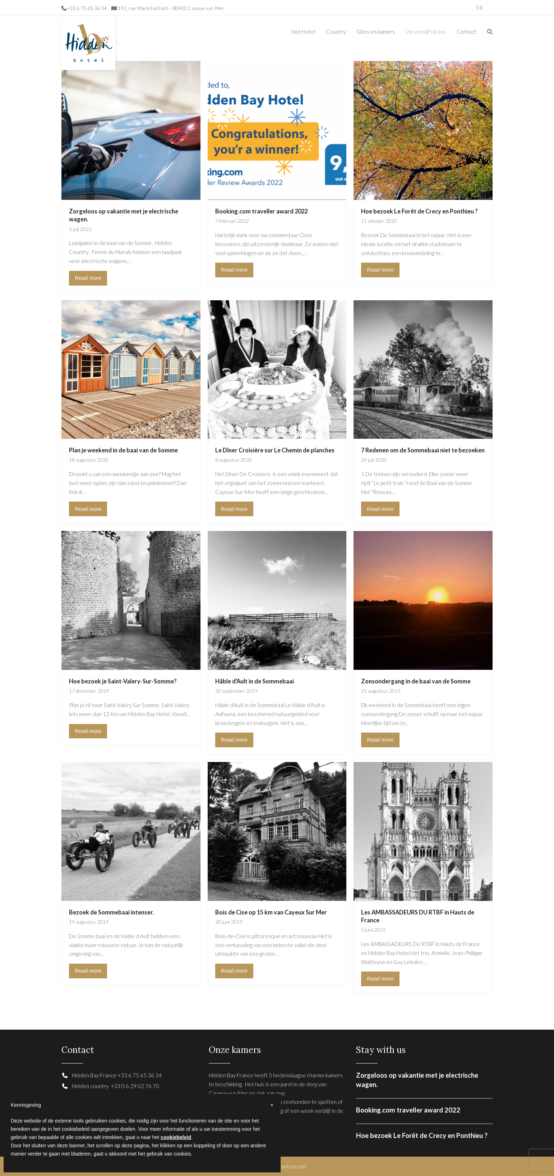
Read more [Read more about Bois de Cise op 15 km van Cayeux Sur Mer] (234, 971)
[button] (490, 32)
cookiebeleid (176, 1137)
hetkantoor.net (288, 1166)
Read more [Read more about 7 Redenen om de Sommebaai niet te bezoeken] (380, 509)
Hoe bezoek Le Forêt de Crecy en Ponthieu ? (419, 211)
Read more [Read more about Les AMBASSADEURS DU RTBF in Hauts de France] (380, 978)
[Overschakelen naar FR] (479, 7)
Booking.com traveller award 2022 (261, 211)
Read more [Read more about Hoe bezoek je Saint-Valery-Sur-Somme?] (88, 731)
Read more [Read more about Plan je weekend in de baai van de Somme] (88, 509)
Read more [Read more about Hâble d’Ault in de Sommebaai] (234, 740)
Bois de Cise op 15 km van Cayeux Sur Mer (271, 912)
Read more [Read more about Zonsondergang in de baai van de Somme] (380, 740)
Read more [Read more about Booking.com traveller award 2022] (234, 270)
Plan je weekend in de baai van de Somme (123, 450)
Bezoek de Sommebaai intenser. (111, 912)
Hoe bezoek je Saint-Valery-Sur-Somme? (123, 681)
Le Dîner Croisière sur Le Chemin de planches (274, 450)
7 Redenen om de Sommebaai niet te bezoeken (423, 450)
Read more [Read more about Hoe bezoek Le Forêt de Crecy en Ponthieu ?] (380, 270)
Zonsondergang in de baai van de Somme (416, 681)
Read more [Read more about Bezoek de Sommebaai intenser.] (88, 971)
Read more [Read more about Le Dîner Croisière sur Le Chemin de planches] (234, 509)
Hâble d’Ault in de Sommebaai (254, 681)
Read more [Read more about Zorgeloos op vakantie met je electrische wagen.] (88, 278)
